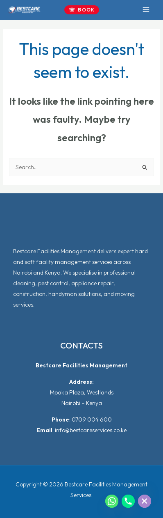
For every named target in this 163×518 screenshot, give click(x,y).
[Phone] (128, 501)
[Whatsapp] (111, 501)
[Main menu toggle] (146, 10)
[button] (81, 9)
